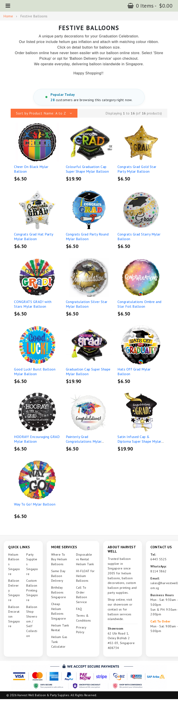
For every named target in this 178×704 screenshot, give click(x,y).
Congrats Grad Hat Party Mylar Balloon (33, 236)
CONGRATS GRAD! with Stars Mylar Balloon (33, 304)
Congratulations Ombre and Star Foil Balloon (139, 304)
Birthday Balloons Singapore (58, 592)
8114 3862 (158, 571)
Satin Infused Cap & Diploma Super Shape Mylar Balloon (139, 441)
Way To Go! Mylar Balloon (34, 504)
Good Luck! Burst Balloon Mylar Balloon (34, 371)
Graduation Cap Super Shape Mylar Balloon (88, 371)
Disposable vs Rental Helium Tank (85, 559)
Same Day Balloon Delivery (58, 576)
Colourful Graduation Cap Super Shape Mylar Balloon (87, 169)
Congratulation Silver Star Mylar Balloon (86, 304)
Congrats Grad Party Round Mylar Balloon (87, 236)
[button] (8, 5)
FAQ (79, 609)
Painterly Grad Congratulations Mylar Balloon (84, 441)
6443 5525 (158, 559)
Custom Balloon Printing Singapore (32, 590)
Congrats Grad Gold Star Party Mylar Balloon (136, 169)
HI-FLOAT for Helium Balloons (85, 576)
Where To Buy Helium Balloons (59, 559)
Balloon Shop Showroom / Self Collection (31, 621)
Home (8, 16)
